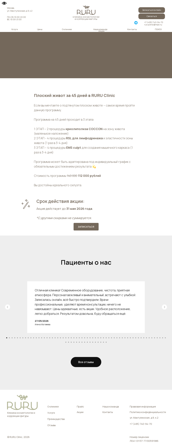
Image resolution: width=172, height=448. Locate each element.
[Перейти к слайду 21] (60, 337)
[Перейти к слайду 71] (92, 342)
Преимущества (56, 419)
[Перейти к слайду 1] (6, 337)
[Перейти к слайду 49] (135, 337)
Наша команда (100, 29)
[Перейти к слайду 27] (76, 337)
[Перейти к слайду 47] (130, 337)
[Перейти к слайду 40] (111, 337)
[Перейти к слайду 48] (133, 337)
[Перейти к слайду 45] (124, 337)
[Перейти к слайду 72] (95, 342)
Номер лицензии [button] (139, 437)
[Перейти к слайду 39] (108, 337)
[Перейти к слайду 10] (30, 337)
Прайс (80, 406)
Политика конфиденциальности (148, 412)
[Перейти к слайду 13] (38, 337)
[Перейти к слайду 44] (122, 337)
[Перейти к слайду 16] (47, 337)
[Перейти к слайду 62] (68, 342)
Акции (101, 31)
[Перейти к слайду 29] (81, 337)
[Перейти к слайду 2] (9, 337)
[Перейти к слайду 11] (33, 337)
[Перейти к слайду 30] (84, 337)
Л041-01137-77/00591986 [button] (144, 440)
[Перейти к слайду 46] (127, 337)
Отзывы (51, 425)
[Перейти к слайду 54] (149, 337)
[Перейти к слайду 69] (87, 342)
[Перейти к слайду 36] (100, 337)
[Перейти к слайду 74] (100, 342)
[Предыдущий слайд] (7, 307)
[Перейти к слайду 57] (157, 337)
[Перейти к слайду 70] (90, 342)
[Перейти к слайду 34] (95, 337)
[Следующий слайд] (164, 307)
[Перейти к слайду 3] (12, 337)
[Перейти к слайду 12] (36, 337)
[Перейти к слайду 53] (146, 337)
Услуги (14, 29)
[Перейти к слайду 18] (52, 337)
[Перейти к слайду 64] (73, 342)
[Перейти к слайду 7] (22, 337)
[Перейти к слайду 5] (17, 337)
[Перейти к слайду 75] (103, 342)
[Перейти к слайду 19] (55, 337)
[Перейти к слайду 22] (63, 337)
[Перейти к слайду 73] (98, 342)
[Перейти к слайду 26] (73, 337)
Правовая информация (143, 406)
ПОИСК (158, 29)
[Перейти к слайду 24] (68, 337)
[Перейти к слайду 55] (151, 337)
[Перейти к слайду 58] (159, 337)
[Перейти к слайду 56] (154, 337)
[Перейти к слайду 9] (28, 337)
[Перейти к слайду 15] (44, 337)
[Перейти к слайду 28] (79, 337)
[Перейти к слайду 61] (65, 342)
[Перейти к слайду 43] (119, 337)
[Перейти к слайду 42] (116, 337)
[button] (151, 16)
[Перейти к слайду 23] (65, 337)
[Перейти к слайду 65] (76, 342)
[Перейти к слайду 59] (162, 337)
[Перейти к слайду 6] (20, 337)
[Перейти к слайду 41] (114, 337)
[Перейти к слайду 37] (103, 337)
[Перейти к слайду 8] (25, 337)
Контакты (132, 29)
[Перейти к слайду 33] (92, 337)
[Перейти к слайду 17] (49, 337)
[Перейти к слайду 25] (71, 337)
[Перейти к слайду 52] (143, 337)
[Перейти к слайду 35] (98, 337)
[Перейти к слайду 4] (14, 337)
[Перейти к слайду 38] (106, 337)
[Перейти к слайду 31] (87, 337)
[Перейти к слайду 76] (106, 342)
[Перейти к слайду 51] (141, 337)
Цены (39, 29)
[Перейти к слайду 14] (41, 337)
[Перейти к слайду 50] (138, 337)
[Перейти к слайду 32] (90, 337)
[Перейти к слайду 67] (81, 342)
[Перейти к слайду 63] (71, 342)
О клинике (67, 29)
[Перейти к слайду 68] (84, 342)
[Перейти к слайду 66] (79, 342)
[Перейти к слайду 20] (57, 337)
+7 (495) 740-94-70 (153, 22)
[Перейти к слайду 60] (165, 337)
